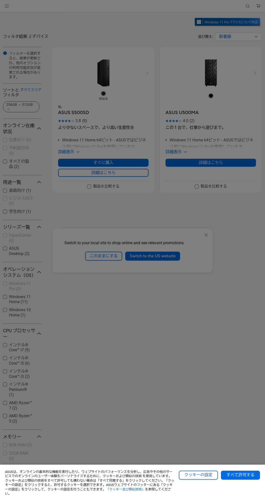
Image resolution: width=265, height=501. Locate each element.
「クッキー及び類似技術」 (125, 489)
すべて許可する (240, 474)
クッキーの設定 (198, 474)
